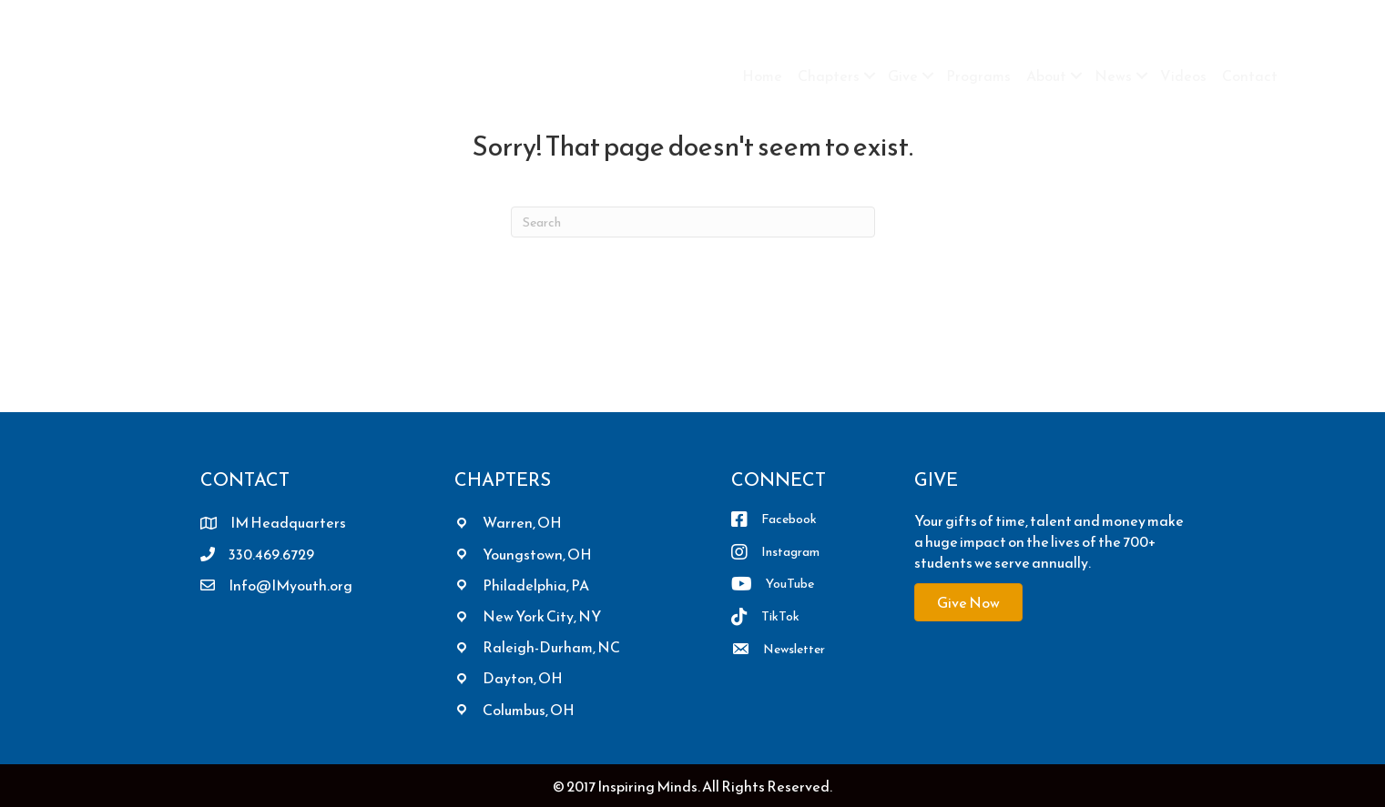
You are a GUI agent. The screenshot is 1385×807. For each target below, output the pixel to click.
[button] (870, 75)
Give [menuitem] (903, 75)
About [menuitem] (1046, 75)
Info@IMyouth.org (290, 585)
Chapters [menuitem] (829, 75)
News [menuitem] (1113, 75)
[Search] (693, 222)
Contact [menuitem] (1250, 75)
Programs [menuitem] (978, 75)
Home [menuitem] (762, 75)
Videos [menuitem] (1183, 75)
